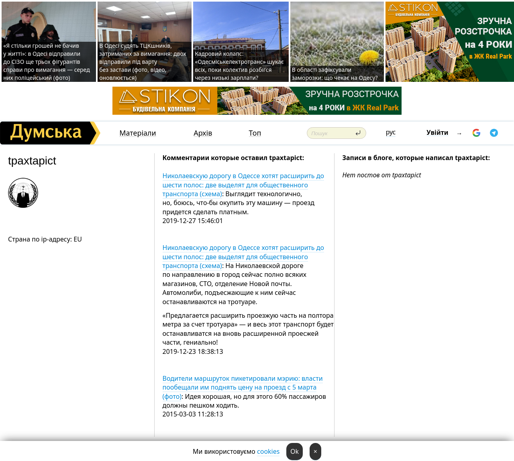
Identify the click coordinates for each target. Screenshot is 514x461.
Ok (294, 451)
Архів (203, 133)
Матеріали (137, 133)
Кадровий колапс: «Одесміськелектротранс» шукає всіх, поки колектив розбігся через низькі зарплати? (239, 65)
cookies (268, 451)
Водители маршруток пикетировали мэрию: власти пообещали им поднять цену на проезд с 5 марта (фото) (243, 387)
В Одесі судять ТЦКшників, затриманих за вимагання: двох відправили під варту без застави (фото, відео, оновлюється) (142, 61)
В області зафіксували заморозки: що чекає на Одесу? (335, 73)
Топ (255, 133)
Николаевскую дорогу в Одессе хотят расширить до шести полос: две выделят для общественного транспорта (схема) (243, 184)
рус (391, 132)
